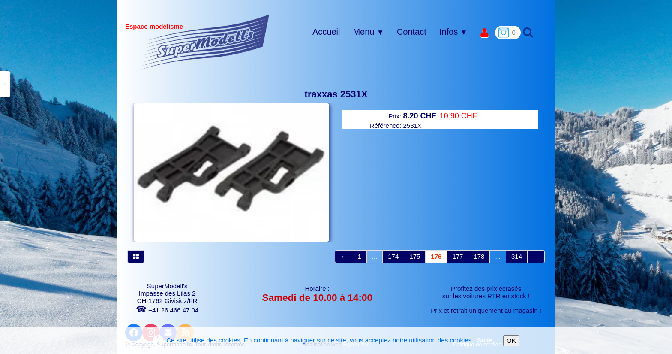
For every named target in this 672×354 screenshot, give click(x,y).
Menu (368, 31)
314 (516, 256)
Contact (411, 31)
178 (479, 256)
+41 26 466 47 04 (167, 310)
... (375, 256)
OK (511, 340)
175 (414, 256)
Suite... (487, 340)
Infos (453, 31)
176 (436, 256)
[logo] (205, 41)
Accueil (326, 31)
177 (457, 256)
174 (393, 256)
